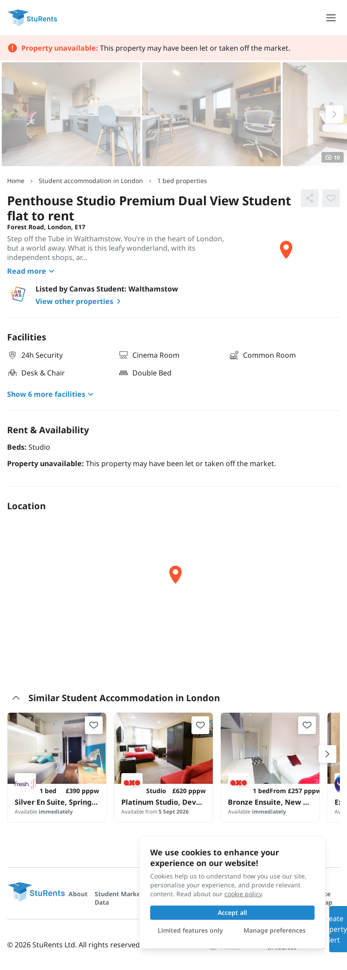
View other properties (80, 301)
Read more (32, 271)
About (78, 894)
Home (15, 180)
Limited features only (190, 930)
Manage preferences (274, 930)
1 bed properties (182, 180)
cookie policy (243, 894)
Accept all (232, 912)
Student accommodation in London (91, 180)
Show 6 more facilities (51, 394)
